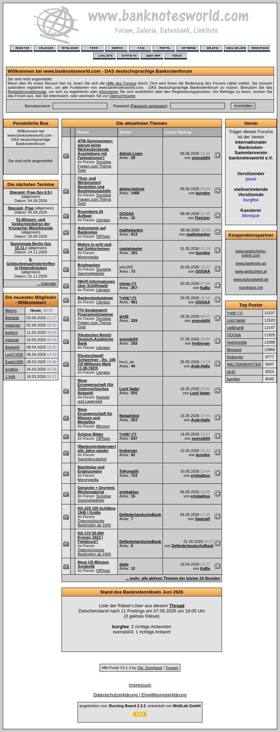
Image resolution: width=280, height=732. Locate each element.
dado (123, 564)
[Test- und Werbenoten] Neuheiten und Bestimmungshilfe (94, 184)
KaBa (205, 288)
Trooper (171, 668)
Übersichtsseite (122, 96)
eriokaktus (200, 475)
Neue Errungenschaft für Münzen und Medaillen (95, 415)
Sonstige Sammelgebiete (94, 271)
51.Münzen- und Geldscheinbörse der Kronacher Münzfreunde (31, 223)
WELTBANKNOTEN (244, 364)
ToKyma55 (128, 471)
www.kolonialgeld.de (251, 279)
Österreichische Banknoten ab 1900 (94, 523)
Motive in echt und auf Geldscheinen (95, 246)
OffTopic (103, 236)
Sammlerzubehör (92, 459)
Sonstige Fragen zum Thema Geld (94, 166)
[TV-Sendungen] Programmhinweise (95, 312)
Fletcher (202, 218)
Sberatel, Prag (21, 208)
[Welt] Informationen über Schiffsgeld (96, 283)
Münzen (103, 426)
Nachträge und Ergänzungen (91, 469)
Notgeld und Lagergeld (93, 399)
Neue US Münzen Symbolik (93, 564)
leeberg (11, 332)
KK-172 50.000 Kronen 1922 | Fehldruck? (91, 537)
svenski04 (201, 158)
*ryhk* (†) (127, 298)
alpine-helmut (131, 189)
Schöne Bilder (90, 434)
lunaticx (11, 369)
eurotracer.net (251, 287)
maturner (12, 325)
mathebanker (131, 230)
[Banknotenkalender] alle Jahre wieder (97, 448)
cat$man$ (235, 327)
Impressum (140, 685)
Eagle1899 (14, 362)
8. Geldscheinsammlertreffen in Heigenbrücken (31, 263)
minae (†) (127, 283)
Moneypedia (88, 257)
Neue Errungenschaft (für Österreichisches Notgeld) (96, 386)
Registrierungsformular (27, 91)
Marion (11, 310)
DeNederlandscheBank (140, 514)
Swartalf (202, 519)
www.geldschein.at (251, 271)
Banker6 (12, 347)
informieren (108, 91)
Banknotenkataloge (95, 298)
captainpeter (130, 248)
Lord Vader (129, 389)
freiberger (201, 343)
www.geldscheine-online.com (250, 253)
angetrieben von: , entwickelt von (140, 706)
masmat (12, 340)
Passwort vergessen (148, 106)
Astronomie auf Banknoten (92, 230)
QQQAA (126, 213)
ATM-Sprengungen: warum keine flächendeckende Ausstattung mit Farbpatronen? (95, 149)
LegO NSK (14, 354)
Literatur (103, 220)
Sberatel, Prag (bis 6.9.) (30, 192)
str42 (123, 316)
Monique (234, 349)
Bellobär (12, 318)
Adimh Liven (130, 153)
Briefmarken (89, 265)
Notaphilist (129, 416)
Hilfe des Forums (121, 83)
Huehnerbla (237, 342)
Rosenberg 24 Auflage (90, 213)
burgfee (203, 193)
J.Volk (10, 376)
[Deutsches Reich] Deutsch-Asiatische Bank (95, 339)
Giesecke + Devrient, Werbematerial (96, 490)
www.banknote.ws (251, 263)
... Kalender (46, 283)
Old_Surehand (149, 668)
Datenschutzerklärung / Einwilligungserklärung (140, 694)
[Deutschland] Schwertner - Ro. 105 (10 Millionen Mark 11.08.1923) (97, 361)
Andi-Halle (200, 366)
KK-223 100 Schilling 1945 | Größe (96, 510)
